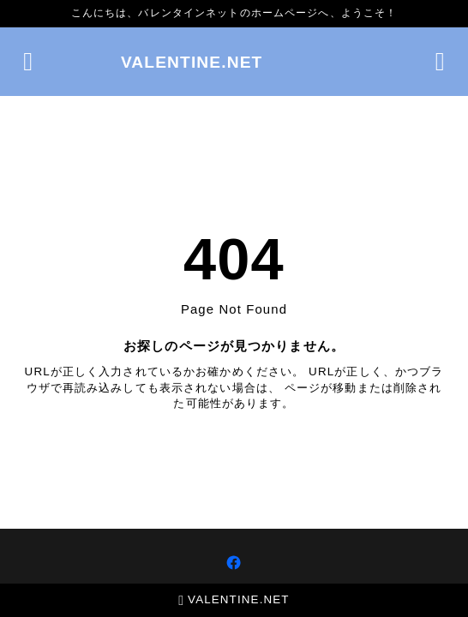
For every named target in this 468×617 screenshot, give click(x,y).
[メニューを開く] (28, 61)
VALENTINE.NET (192, 62)
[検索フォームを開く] (440, 61)
